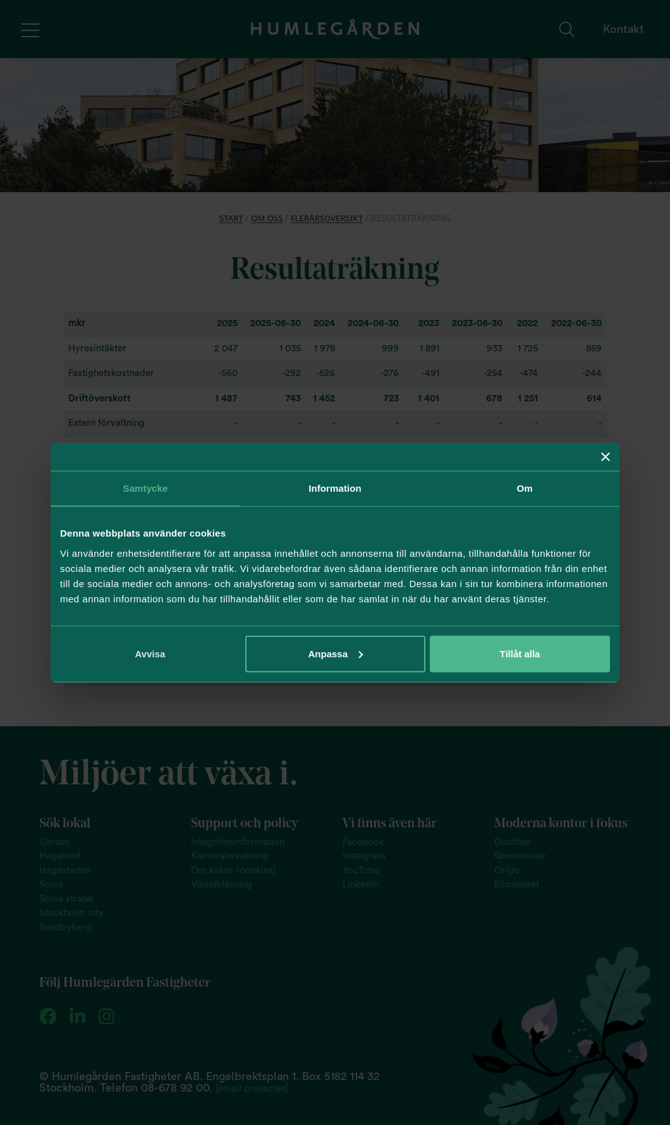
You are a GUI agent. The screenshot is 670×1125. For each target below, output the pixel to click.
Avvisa (150, 653)
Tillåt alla (520, 653)
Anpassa (335, 653)
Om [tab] (524, 488)
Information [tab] (335, 488)
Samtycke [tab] (145, 488)
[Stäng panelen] (605, 457)
